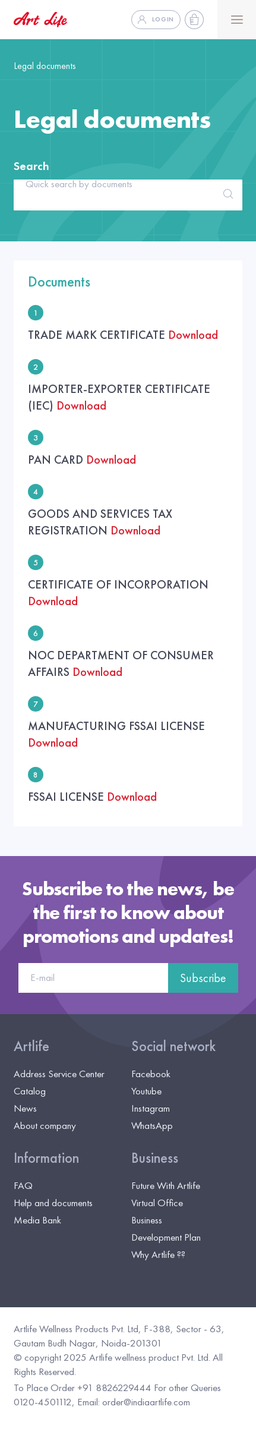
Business (154, 1158)
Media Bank (37, 1219)
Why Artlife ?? (158, 1254)
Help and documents (53, 1202)
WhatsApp (152, 1125)
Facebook (150, 1073)
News (25, 1108)
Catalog (30, 1090)
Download (193, 334)
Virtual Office (157, 1202)
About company (45, 1125)
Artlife (31, 1046)
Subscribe (203, 978)
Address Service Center (59, 1073)
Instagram (150, 1108)
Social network (173, 1046)
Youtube (146, 1090)
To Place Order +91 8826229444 (82, 1387)
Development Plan (166, 1237)
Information (46, 1158)
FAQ (23, 1185)
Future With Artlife (165, 1185)
